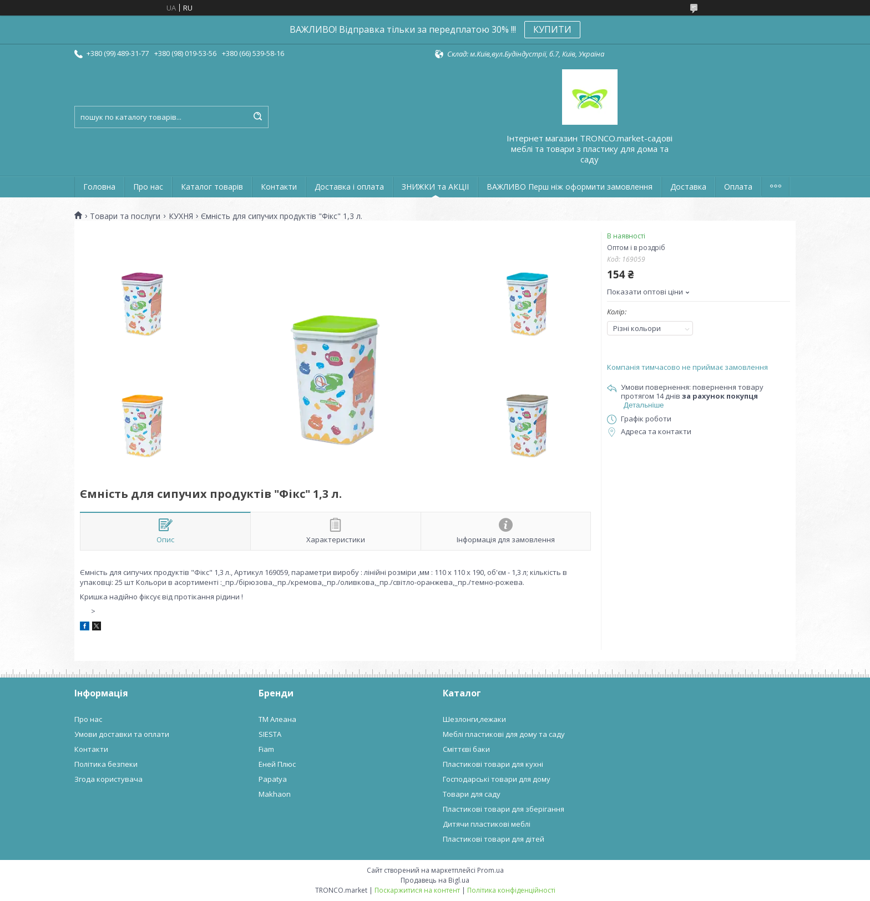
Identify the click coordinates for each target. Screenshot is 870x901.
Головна (99, 186)
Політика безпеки (106, 764)
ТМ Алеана (277, 719)
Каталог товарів (212, 186)
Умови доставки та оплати (121, 734)
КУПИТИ (552, 29)
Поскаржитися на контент (417, 890)
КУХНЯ (181, 216)
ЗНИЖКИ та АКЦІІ (435, 186)
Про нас (148, 186)
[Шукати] (257, 117)
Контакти (279, 186)
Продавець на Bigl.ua (435, 880)
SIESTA (270, 734)
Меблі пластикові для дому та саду (504, 734)
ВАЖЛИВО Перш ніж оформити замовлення (569, 186)
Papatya (273, 779)
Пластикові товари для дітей (493, 839)
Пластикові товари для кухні (493, 764)
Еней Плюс (277, 764)
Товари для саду (471, 794)
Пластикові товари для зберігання (503, 809)
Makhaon (275, 794)
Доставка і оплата (349, 186)
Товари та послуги (125, 216)
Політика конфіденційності (511, 890)
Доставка (688, 186)
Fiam (266, 749)
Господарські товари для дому (496, 779)
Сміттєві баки (466, 749)
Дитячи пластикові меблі (486, 824)
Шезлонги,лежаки (474, 719)
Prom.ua (490, 870)
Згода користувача (108, 779)
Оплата (738, 186)
